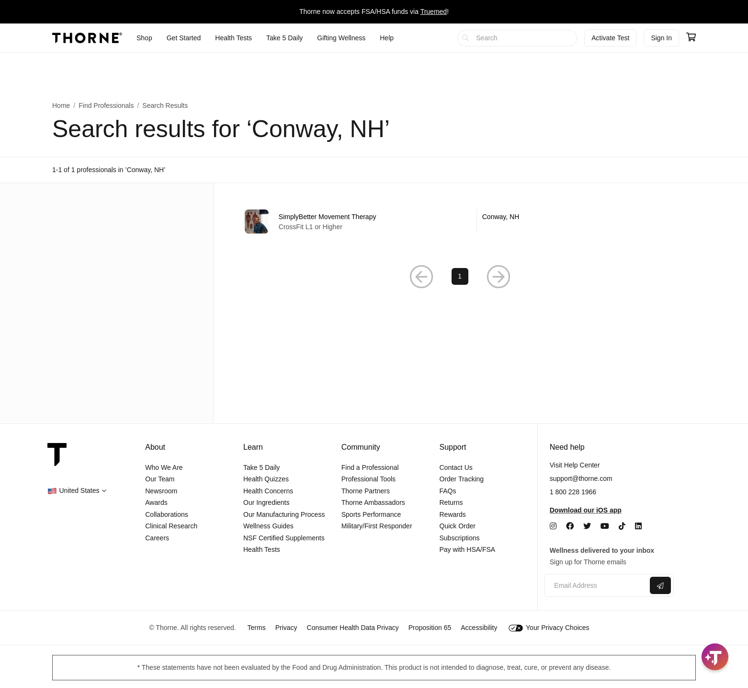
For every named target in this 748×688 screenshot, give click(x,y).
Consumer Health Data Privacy (353, 627)
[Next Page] (498, 276)
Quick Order (458, 526)
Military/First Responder (376, 526)
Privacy (286, 627)
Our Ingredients (266, 502)
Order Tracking (462, 479)
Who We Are (163, 467)
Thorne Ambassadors (373, 502)
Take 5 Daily (261, 467)
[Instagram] (553, 526)
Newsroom (161, 491)
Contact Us (456, 467)
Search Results (165, 105)
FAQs (448, 491)
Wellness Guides (268, 526)
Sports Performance (371, 514)
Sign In (661, 38)
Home (61, 105)
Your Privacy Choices (549, 627)
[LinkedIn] (638, 526)
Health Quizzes (266, 479)
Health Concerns (268, 491)
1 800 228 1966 (573, 492)
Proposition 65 (430, 627)
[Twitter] (587, 526)
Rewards (453, 514)
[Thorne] (87, 38)
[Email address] (596, 585)
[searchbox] (517, 38)
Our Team (159, 479)
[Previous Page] (421, 276)
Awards (156, 502)
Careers (157, 538)
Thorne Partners (365, 491)
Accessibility (479, 627)
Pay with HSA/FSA (468, 549)
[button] (76, 491)
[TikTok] (622, 526)
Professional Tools (368, 479)
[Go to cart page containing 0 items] (691, 38)
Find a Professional (370, 467)
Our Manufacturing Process (284, 514)
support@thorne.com (581, 478)
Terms (257, 627)
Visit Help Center (575, 465)
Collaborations (166, 514)
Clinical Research (171, 526)
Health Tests (261, 549)
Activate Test (610, 38)
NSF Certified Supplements (284, 538)
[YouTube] (605, 526)
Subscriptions (460, 538)
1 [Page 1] (460, 276)
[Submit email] (660, 585)
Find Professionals (106, 105)
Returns (451, 502)
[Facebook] (570, 526)
